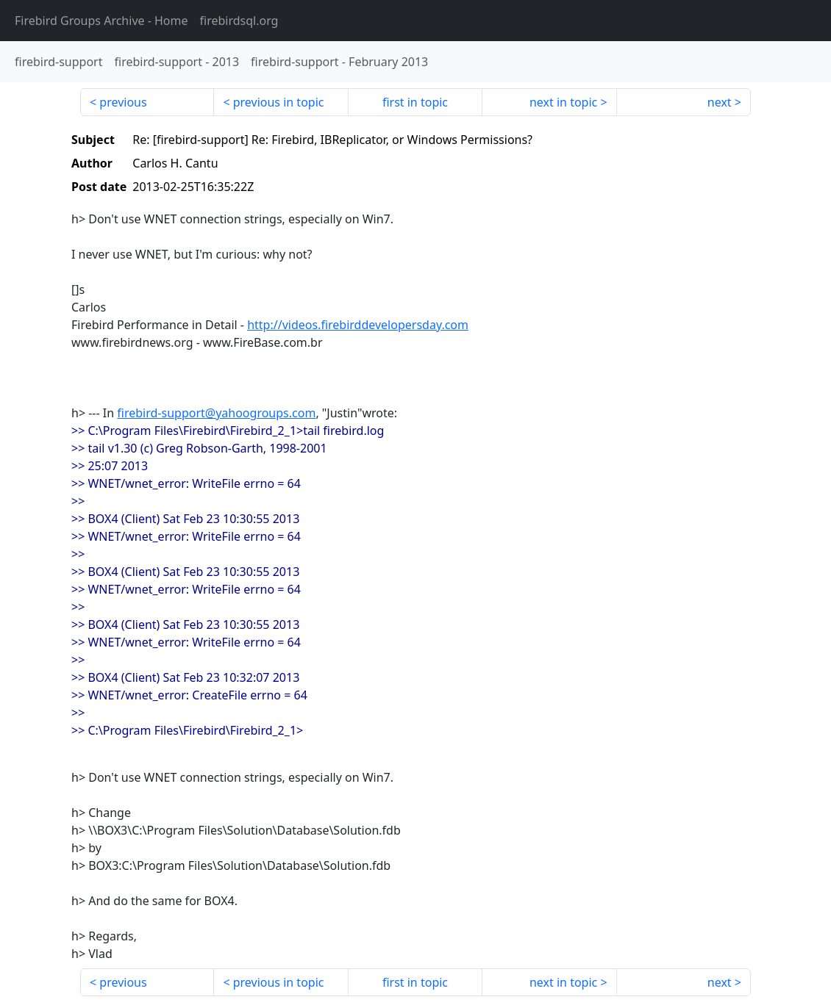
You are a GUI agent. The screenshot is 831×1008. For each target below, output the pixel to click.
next (719, 102)
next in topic (563, 102)
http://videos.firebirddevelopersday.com (357, 325)
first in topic (415, 102)
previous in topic (278, 102)
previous (122, 102)
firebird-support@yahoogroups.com (216, 413)
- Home (101, 20)
